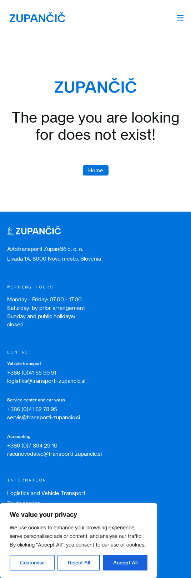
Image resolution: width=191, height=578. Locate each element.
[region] (78, 540)
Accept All (125, 562)
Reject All (79, 562)
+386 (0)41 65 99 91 (31, 372)
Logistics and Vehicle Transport (46, 493)
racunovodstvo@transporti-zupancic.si (54, 453)
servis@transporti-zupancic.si (43, 417)
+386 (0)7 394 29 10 (32, 445)
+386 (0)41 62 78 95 (32, 409)
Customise (32, 562)
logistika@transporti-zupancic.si (46, 380)
